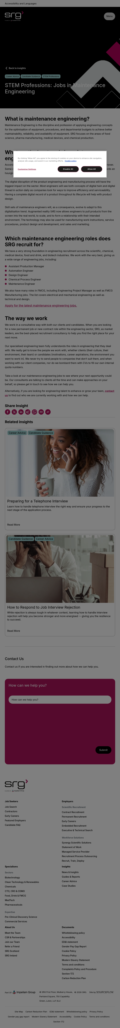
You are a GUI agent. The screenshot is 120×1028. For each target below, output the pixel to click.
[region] (60, 164)
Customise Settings (27, 169)
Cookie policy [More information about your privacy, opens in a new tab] (71, 161)
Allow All (92, 169)
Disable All (68, 169)
